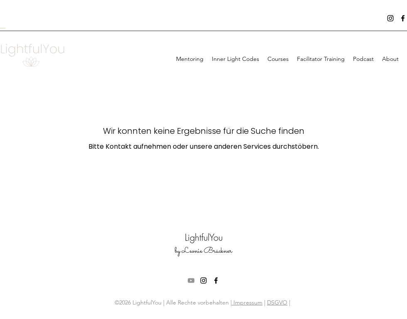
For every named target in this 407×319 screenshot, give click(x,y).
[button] (278, 59)
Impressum (247, 302)
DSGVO (277, 302)
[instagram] (390, 18)
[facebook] (403, 18)
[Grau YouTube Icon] (191, 280)
